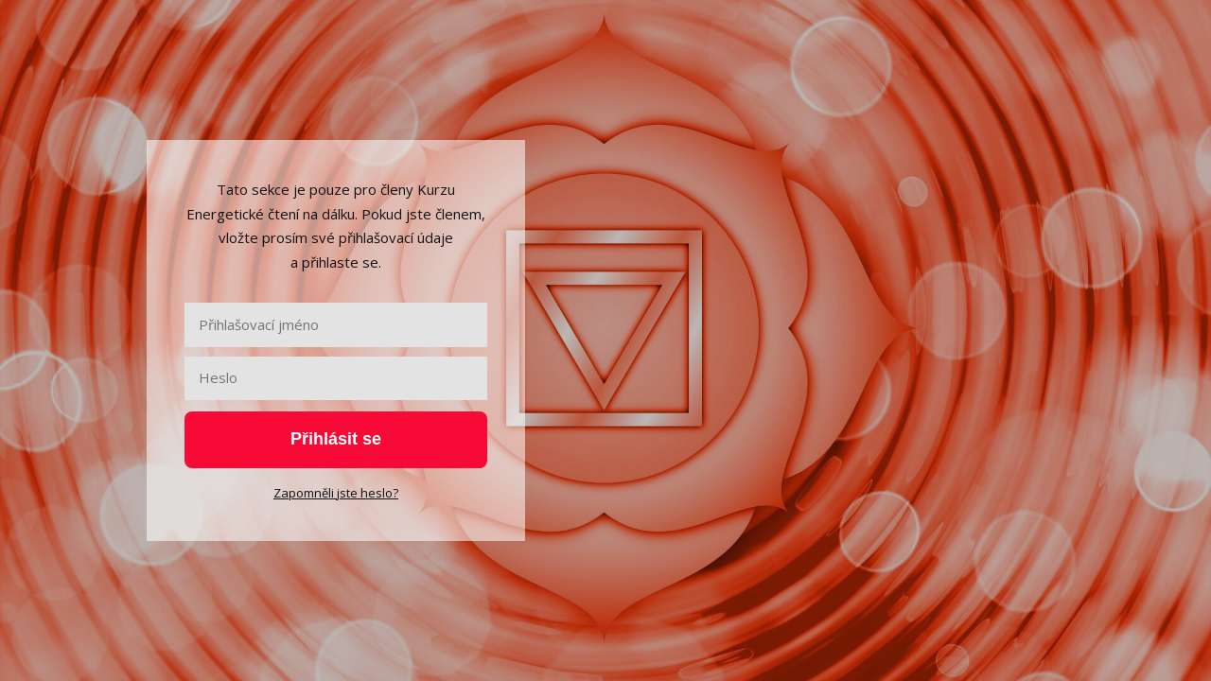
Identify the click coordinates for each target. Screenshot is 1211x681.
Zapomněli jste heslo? (335, 492)
